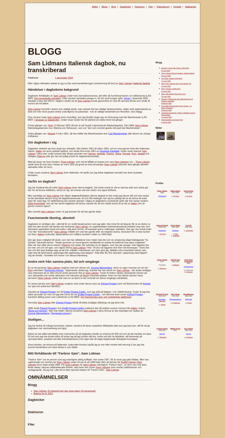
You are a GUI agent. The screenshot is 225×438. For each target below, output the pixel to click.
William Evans (175, 329)
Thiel (176, 234)
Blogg (105, 7)
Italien (39, 151)
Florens (110, 154)
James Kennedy (162, 225)
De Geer (176, 196)
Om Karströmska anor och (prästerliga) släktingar (106, 297)
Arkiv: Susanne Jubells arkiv (170, 89)
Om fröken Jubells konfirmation (171, 78)
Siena (118, 154)
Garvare (162, 334)
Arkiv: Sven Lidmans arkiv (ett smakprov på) (176, 84)
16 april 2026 (165, 71)
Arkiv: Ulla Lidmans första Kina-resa (173, 94)
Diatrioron (140, 7)
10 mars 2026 (166, 86)
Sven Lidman (63, 362)
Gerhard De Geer (162, 294)
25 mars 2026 (166, 76)
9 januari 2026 (166, 122)
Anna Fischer (188, 191)
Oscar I (127, 98)
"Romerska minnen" (54, 270)
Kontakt (177, 7)
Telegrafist (188, 299)
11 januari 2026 (166, 117)
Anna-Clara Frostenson (188, 260)
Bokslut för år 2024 (43, 393)
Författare (175, 230)
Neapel (51, 133)
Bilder (95, 7)
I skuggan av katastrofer (46, 120)
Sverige (146, 283)
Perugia (126, 154)
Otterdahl (176, 236)
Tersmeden (189, 230)
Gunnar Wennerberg (101, 268)
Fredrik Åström (162, 329)
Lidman (162, 304)
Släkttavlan (190, 7)
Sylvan (189, 303)
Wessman (163, 337)
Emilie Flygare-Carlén (75, 292)
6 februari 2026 (166, 103)
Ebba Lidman (175, 191)
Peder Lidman (162, 191)
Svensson (189, 272)
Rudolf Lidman (128, 362)
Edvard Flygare (109, 283)
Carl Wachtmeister (117, 133)
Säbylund (162, 301)
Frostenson (176, 303)
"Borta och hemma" (38, 311)
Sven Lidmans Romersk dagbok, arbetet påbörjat (178, 73)
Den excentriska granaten (47, 98)
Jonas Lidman (162, 260)
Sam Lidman (125, 83)
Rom (50, 125)
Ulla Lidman (175, 294)
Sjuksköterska (188, 267)
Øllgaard (176, 265)
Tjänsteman (162, 196)
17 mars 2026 (166, 81)
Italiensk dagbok (141, 83)
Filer (151, 7)
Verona (92, 154)
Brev (113, 7)
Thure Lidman (67, 162)
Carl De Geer (175, 260)
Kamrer (188, 334)
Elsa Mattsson (188, 294)
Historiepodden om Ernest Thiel (172, 120)
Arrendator (162, 299)
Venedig (101, 154)
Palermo (41, 156)
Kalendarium (163, 7)
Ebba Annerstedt (36, 203)
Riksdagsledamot (175, 299)
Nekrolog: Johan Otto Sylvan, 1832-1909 (175, 68)
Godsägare (162, 230)
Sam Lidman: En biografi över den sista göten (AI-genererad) (65, 391)
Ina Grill (188, 225)
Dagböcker (125, 7)
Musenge (163, 268)
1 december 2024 (64, 78)
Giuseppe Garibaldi (109, 151)
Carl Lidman (188, 329)
